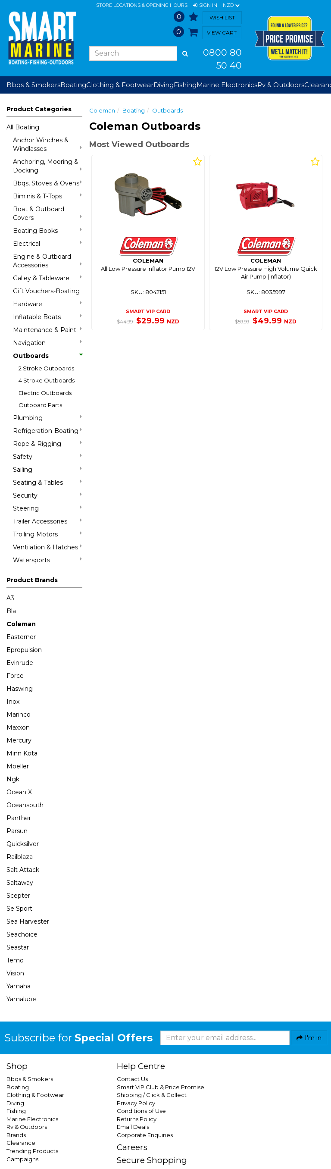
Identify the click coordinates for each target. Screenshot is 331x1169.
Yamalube (21, 999)
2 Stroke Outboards (46, 368)
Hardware (47, 304)
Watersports (47, 560)
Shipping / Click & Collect (152, 1094)
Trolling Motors (47, 534)
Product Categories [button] (39, 109)
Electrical (47, 243)
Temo (15, 960)
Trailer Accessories (47, 521)
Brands (16, 1134)
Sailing (47, 469)
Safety (47, 456)
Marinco (18, 714)
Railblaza (19, 857)
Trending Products (32, 1150)
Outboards (47, 356)
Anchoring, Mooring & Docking (47, 166)
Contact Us (132, 1078)
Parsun (17, 831)
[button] (205, 5)
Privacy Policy (136, 1103)
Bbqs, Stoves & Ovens (47, 183)
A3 (10, 598)
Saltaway (19, 883)
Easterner (21, 637)
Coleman (21, 624)
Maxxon (18, 727)
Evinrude (19, 663)
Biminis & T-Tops (47, 196)
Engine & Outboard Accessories (47, 261)
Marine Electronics (32, 1119)
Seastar (17, 947)
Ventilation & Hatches (47, 547)
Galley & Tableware (47, 278)
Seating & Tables (47, 482)
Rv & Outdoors (26, 1126)
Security (47, 495)
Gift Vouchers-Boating (46, 291)
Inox (12, 701)
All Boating (22, 127)
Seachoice (21, 934)
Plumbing (47, 418)
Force (15, 676)
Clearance (20, 1142)
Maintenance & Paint (47, 330)
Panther (18, 818)
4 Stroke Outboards (47, 380)
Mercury (18, 740)
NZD (231, 5)
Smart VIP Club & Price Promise (160, 1087)
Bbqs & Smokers (33, 85)
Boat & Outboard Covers (47, 213)
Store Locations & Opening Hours (141, 5)
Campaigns (22, 1159)
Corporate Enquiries (145, 1134)
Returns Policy (136, 1119)
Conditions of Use (141, 1110)
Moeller (17, 766)
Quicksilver (22, 844)
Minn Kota (21, 753)
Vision (15, 973)
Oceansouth (25, 805)
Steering (47, 508)
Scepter (18, 895)
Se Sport (19, 908)
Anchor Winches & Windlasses (47, 144)
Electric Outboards (45, 392)
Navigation (47, 342)
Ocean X (19, 792)
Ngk (12, 779)
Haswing (19, 689)
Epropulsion (24, 650)
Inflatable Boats (47, 317)
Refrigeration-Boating (47, 430)
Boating (133, 110)
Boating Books (47, 230)
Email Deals (133, 1126)
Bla (11, 611)
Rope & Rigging (47, 443)
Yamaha (18, 986)
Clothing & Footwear (35, 1094)
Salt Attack (22, 870)
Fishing (16, 1110)
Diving (15, 1103)
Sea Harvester (27, 921)
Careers (132, 1147)
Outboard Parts (40, 404)
